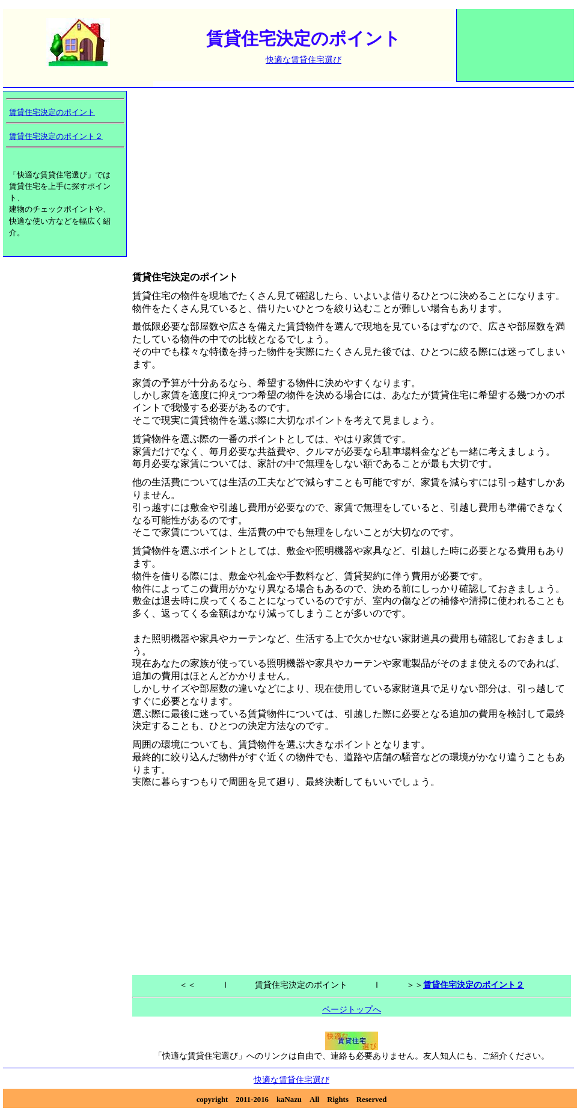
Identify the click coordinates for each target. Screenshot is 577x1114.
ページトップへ (351, 1009)
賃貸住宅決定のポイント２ (56, 136)
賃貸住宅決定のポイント (52, 112)
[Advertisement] (516, 51)
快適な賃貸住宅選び (303, 59)
